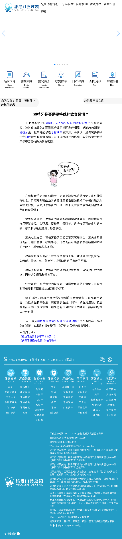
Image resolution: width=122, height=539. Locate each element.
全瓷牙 (39, 394)
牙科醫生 (68, 4)
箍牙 (25, 412)
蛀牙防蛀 (111, 389)
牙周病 (82, 402)
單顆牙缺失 (11, 392)
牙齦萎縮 (82, 412)
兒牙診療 (111, 415)
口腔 (28, 136)
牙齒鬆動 (82, 407)
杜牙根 (53, 397)
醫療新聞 (82, 4)
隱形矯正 (25, 387)
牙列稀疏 (25, 407)
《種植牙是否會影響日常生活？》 (38, 336)
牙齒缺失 (56, 132)
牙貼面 (39, 420)
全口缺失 (11, 412)
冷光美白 (97, 389)
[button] (54, 64)
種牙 (10, 387)
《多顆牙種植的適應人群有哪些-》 (38, 340)
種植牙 (28, 100)
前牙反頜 (25, 392)
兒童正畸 (111, 399)
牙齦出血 (82, 392)
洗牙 (96, 394)
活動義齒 (39, 415)
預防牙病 (68, 392)
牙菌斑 (97, 415)
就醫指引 (109, 4)
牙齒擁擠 (25, 397)
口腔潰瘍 (54, 412)
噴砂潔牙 (97, 405)
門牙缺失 (11, 397)
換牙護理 (111, 410)
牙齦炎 (82, 397)
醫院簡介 (54, 4)
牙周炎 (82, 387)
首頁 (43, 4)
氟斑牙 (39, 405)
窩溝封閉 (111, 394)
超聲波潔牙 (97, 399)
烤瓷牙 (39, 399)
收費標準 (96, 4)
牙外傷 (111, 405)
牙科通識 (68, 402)
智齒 (53, 392)
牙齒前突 (25, 402)
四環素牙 (39, 410)
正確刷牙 (68, 397)
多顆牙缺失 (8, 104)
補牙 (53, 387)
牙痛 (53, 407)
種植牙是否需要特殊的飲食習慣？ (68, 123)
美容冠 (39, 389)
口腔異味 (68, 407)
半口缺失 (11, 407)
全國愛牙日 (68, 387)
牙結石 (97, 410)
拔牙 (53, 402)
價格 (43, 11)
